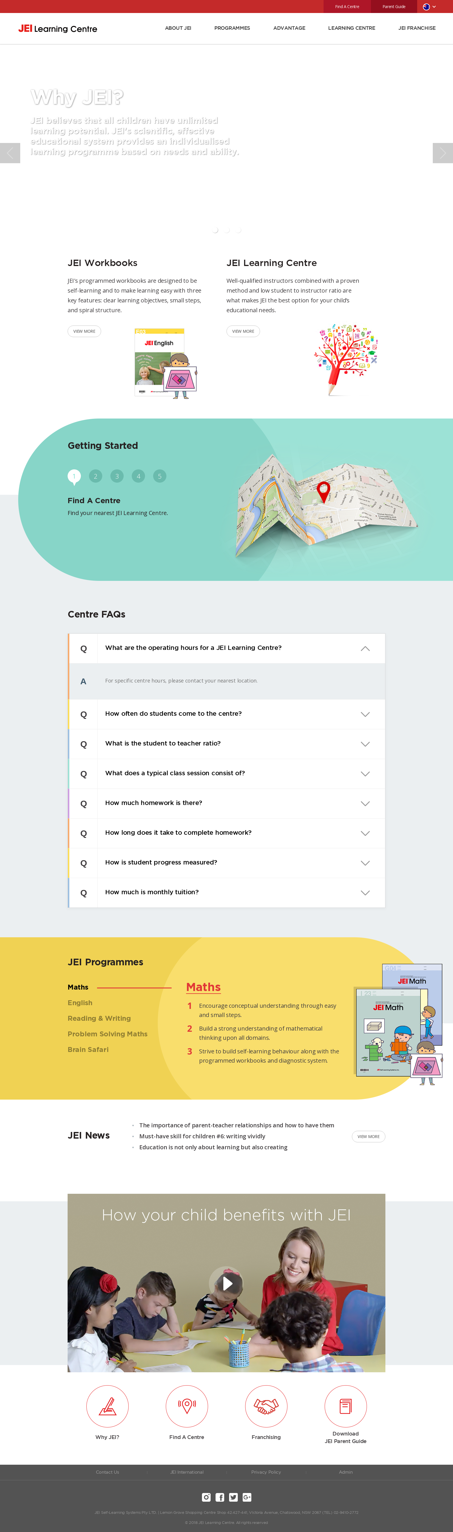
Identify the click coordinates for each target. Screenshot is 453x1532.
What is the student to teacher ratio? (159, 744)
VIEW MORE (84, 331)
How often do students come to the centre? (169, 714)
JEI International (187, 1472)
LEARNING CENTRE (351, 28)
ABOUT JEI (178, 28)
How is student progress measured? (157, 863)
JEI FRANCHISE (417, 28)
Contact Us (107, 1472)
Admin (346, 1472)
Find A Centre (347, 6)
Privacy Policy (266, 1472)
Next (443, 153)
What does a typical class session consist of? (171, 773)
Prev (10, 153)
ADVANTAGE (289, 28)
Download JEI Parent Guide (346, 1438)
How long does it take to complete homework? (174, 833)
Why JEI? (107, 1437)
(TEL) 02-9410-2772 (340, 1512)
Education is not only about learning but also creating (213, 1147)
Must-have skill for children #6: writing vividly (202, 1136)
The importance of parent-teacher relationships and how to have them (236, 1125)
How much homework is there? (149, 803)
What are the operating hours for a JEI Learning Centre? (189, 648)
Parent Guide (394, 6)
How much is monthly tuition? (148, 892)
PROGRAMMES (232, 28)
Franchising (266, 1437)
